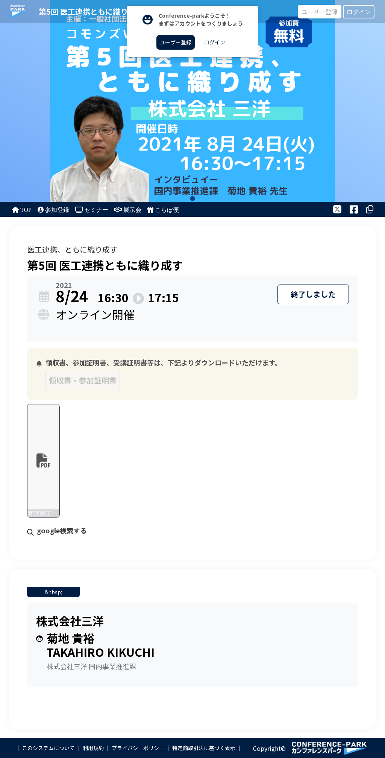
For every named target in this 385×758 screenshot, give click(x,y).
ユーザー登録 (320, 11)
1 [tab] (192, 198)
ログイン (359, 11)
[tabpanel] (192, 101)
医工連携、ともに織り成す (72, 249)
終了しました (313, 294)
